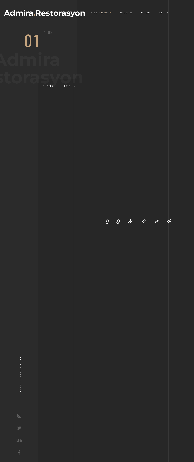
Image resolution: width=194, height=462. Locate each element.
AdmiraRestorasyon (44, 13)
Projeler (146, 13)
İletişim (163, 13)
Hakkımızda (126, 13)
